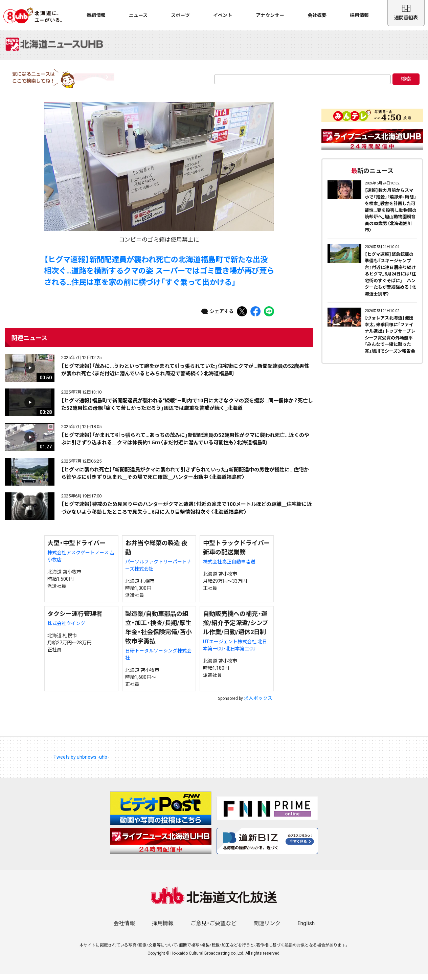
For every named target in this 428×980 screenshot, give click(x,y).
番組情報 (96, 15)
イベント (222, 15)
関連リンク (266, 929)
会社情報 (124, 929)
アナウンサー (270, 15)
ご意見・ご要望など (213, 929)
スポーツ (180, 15)
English (306, 929)
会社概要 (317, 15)
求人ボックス (258, 704)
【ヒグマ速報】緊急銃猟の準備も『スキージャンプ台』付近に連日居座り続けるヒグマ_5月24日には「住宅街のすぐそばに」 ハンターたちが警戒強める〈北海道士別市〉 (390, 280)
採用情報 (359, 15)
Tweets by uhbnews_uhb (80, 762)
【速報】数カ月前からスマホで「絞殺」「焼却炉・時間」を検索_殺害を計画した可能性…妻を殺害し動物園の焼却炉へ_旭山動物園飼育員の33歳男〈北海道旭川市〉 (390, 216)
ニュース (138, 15)
